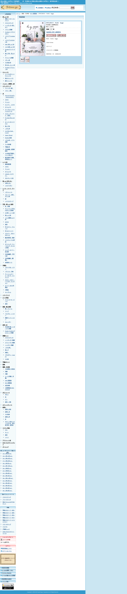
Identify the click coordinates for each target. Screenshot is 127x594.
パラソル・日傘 (9, 271)
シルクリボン (8, 185)
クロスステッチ (9, 23)
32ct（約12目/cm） (8, 480)
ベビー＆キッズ (7, 524)
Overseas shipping (6, 573)
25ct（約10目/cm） (8, 473)
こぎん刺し (8, 347)
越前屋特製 (8, 164)
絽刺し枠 (7, 417)
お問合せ (48, 7)
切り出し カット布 (10, 65)
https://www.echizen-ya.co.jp (26, 3)
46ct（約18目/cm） (8, 490)
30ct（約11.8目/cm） (8, 478)
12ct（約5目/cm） (7, 453)
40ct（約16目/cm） (8, 488)
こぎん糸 (7, 128)
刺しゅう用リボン (7, 181)
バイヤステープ (9, 201)
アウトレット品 (7, 440)
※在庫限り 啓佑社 (10, 369)
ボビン (7, 394)
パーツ (7, 437)
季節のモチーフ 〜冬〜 (9, 517)
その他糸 (7, 414)
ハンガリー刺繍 (9, 345)
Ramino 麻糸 (8, 138)
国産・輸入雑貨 (7, 307)
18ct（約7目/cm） (7, 463)
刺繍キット (6, 335)
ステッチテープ (7, 86)
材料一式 (5, 325)
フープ (7, 311)
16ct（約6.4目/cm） (8, 458)
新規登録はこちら (7, 548)
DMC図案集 (8, 380)
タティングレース (7, 405)
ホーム (18, 13)
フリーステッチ (7, 499)
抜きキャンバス (9, 78)
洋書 (6, 374)
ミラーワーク (6, 295)
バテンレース (8, 192)
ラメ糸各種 (8, 144)
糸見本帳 (7, 385)
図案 (4, 364)
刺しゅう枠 (8, 215)
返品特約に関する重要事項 (53, 32)
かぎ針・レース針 (10, 213)
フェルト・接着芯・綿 (8, 84)
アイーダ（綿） (9, 88)
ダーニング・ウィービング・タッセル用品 (10, 246)
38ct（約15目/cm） (8, 485)
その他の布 (8, 62)
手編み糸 (7, 147)
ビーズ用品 (6, 297)
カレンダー (8, 322)
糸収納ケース (8, 262)
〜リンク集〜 (5, 581)
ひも (6, 430)
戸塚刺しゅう (6, 529)
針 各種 (7, 206)
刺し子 (7, 350)
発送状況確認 (5, 568)
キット (7, 432)
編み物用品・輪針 (10, 237)
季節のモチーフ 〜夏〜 (9, 513)
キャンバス (6, 72)
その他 (7, 359)
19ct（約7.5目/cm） (8, 466)
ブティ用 (7, 60)
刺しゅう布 (6, 17)
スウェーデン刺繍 (10, 342)
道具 (6, 224)
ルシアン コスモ (10, 104)
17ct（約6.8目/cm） (8, 461)
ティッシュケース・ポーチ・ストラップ (10, 275)
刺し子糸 (7, 126)
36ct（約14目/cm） (8, 483)
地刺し (7, 352)
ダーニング (6, 447)
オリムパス (8, 107)
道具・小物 (8, 402)
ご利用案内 (40, 7)
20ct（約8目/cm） (7, 468)
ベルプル (5, 526)
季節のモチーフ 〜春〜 (9, 510)
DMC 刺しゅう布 (9, 44)
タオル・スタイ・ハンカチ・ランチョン (10, 281)
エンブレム (8, 292)
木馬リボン (8, 183)
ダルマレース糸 (9, 178)
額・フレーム (8, 308)
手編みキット (6, 362)
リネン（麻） (8, 90)
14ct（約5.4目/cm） (8, 456)
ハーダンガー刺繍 (10, 340)
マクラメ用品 (6, 428)
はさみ (7, 222)
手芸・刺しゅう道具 (8, 204)
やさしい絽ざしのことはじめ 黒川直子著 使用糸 (10, 423)
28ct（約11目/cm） (7, 475)
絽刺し (4, 407)
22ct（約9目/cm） (7, 471)
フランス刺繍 (8, 29)
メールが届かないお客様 (8, 575)
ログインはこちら (7, 551)
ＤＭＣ (7, 99)
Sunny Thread (8, 135)
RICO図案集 (8, 383)
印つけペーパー (9, 231)
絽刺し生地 (8, 409)
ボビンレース (6, 392)
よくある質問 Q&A (7, 570)
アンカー (7, 102)
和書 (6, 371)
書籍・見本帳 (6, 367)
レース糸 (5, 162)
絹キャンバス (8, 81)
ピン (6, 399)
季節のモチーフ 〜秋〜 (9, 515)
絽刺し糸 (7, 412)
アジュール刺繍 (9, 57)
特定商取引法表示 (7, 579)
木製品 (7, 290)
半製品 (4, 265)
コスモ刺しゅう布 (10, 47)
